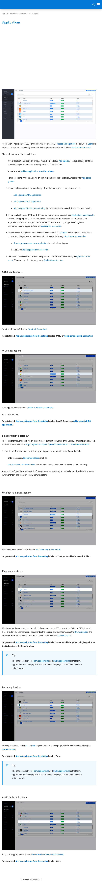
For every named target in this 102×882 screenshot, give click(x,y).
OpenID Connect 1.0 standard (40, 408)
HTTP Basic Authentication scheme (47, 854)
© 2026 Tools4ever (9, 880)
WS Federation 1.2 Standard (48, 550)
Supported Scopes (31, 458)
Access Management (18, 13)
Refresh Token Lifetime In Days (21, 464)
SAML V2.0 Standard (37, 329)
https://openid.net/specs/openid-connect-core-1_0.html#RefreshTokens (57, 444)
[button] (93, 4)
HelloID (5, 13)
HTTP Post (30, 746)
